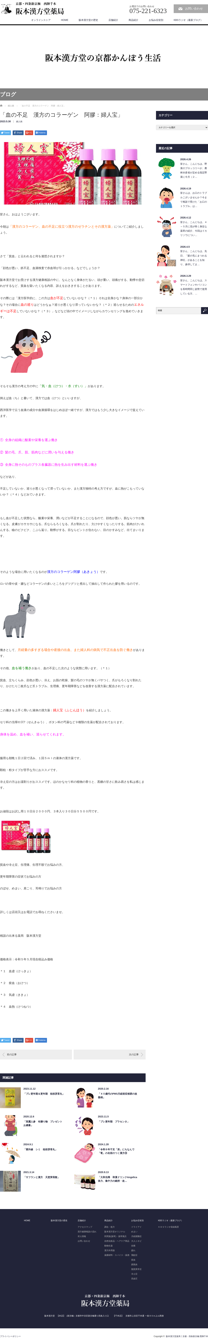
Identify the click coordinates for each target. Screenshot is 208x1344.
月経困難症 (136, 1236)
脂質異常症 (136, 1269)
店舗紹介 (113, 20)
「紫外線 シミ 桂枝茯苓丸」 (40, 1149)
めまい (134, 1232)
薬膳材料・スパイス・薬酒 (116, 1255)
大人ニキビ (136, 1241)
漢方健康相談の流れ (87, 1232)
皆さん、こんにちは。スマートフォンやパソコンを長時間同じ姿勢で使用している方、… (193, 287)
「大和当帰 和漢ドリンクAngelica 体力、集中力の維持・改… (119, 1179)
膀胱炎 (134, 1264)
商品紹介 (133, 20)
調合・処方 (109, 1227)
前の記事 (12, 1054)
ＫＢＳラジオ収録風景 (168, 1227)
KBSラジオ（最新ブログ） (188, 20)
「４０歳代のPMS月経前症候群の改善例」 (117, 1095)
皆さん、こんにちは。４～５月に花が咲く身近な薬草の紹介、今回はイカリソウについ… (193, 229)
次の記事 (134, 1054)
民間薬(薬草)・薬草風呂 (115, 1236)
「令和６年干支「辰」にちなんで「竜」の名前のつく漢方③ (116, 1151)
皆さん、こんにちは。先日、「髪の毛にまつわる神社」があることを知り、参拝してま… (193, 258)
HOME (64, 20)
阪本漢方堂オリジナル (114, 1232)
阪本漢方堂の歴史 (88, 20)
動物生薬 (108, 1246)
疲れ (133, 1250)
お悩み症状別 (156, 20)
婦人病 (19, 121)
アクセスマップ (85, 1227)
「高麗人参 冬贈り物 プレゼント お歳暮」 (44, 1123)
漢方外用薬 (109, 1250)
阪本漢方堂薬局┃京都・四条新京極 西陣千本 (187, 1336)
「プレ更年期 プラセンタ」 (113, 1121)
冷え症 (134, 1274)
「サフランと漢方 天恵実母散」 (41, 1177)
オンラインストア (41, 20)
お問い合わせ (194, 8)
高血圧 (134, 1279)
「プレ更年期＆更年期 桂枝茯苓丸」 (44, 1093)
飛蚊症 (134, 1255)
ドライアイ (136, 1227)
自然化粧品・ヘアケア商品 (116, 1241)
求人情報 (82, 1236)
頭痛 (133, 1246)
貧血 (133, 1260)
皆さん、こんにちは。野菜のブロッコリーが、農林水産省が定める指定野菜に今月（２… (193, 170)
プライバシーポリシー (10, 1336)
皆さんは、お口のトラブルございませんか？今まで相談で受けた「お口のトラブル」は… (193, 199)
